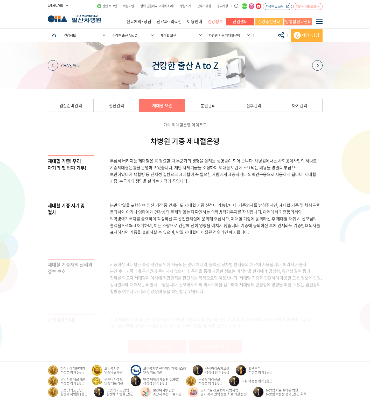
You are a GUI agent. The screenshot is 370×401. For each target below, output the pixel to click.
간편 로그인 (109, 6)
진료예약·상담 (138, 21)
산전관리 (116, 105)
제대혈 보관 (162, 105)
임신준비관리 (70, 105)
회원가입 (128, 6)
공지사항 (222, 6)
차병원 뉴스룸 (274, 6)
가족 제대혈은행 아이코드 (185, 125)
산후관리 (253, 105)
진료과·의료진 (169, 21)
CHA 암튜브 (64, 66)
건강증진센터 (269, 21)
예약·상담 (310, 35)
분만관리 (207, 105)
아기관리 (299, 105)
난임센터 (240, 21)
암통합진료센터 (298, 21)
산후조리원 (204, 6)
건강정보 (215, 21)
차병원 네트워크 (306, 6)
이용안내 (194, 21)
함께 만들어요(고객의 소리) (157, 6)
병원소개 (185, 6)
